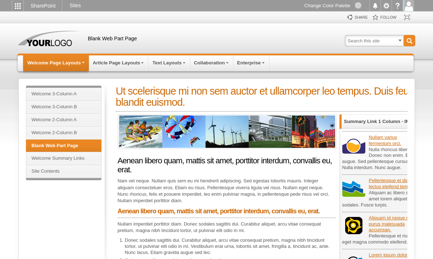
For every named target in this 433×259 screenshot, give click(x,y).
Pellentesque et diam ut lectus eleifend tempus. (393, 183)
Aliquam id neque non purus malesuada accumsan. (391, 224)
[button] (409, 41)
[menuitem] (17, 5)
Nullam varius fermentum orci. (385, 140)
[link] (44, 6)
